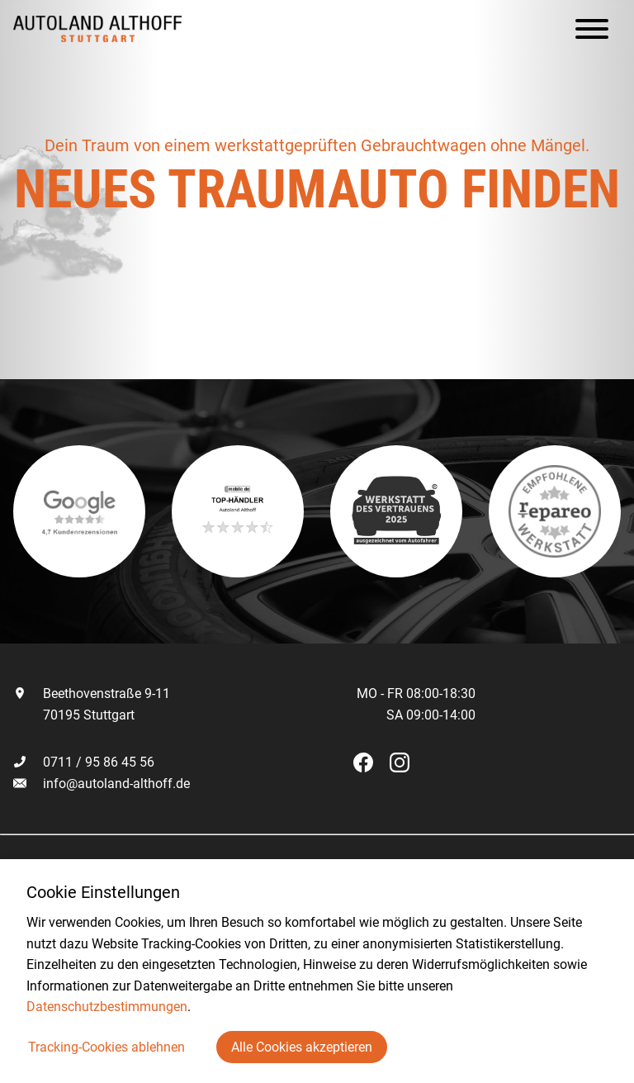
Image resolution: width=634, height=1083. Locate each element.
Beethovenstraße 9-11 (91, 693)
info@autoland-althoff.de (116, 783)
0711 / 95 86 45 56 (83, 762)
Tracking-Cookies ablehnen (106, 1047)
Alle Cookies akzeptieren (301, 1047)
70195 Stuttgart (74, 715)
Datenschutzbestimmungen (106, 1006)
